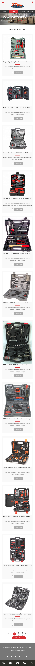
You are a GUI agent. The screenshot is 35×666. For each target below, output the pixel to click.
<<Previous (9, 634)
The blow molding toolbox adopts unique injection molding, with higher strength (17, 259)
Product (13, 11)
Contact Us (30, 11)
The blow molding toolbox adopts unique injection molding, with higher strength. (17, 68)
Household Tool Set (20, 21)
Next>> (27, 634)
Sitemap (22, 650)
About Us (22, 11)
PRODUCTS (9, 21)
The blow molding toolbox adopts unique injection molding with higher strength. (17, 158)
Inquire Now (19, 72)
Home (4, 11)
